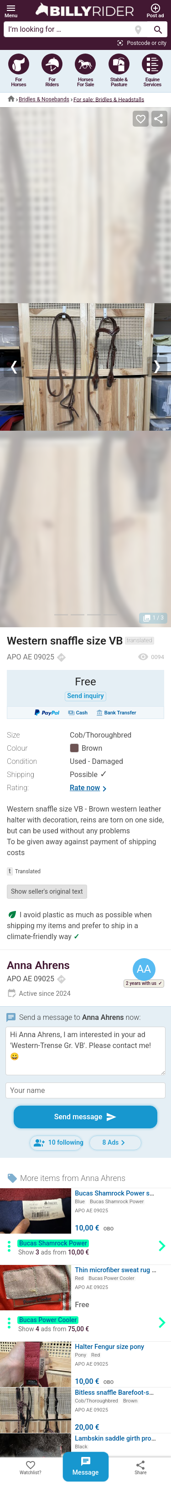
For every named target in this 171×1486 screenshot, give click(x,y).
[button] (11, 11)
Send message (85, 1117)
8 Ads (116, 1142)
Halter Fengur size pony (109, 1347)
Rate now (90, 788)
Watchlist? (30, 1467)
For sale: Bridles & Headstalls (108, 99)
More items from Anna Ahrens (66, 1178)
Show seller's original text (47, 891)
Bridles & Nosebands (44, 99)
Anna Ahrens (38, 965)
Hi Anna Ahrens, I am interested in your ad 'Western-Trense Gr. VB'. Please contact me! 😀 (85, 1051)
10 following (58, 1142)
